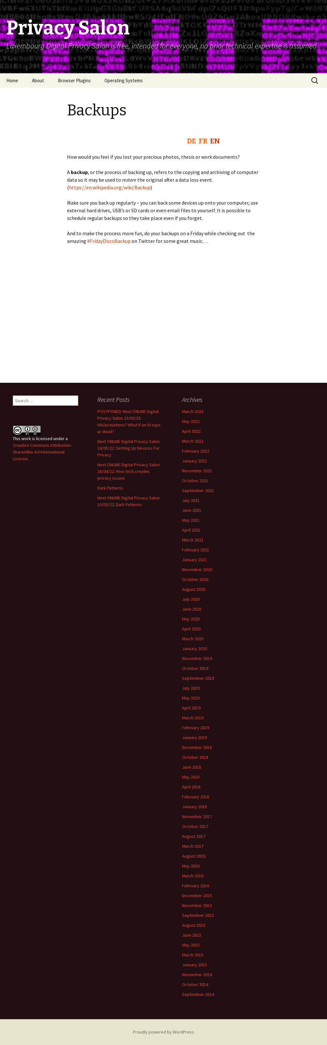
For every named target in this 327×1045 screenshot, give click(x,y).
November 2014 (197, 974)
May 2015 (191, 945)
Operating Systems (123, 80)
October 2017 (195, 826)
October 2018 (195, 757)
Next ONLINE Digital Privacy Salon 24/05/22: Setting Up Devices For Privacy (128, 448)
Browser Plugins (74, 80)
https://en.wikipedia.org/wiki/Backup (109, 187)
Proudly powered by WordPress (163, 1032)
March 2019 (192, 718)
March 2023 (192, 411)
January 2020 (194, 648)
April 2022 (191, 431)
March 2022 (192, 441)
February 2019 (195, 727)
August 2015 (193, 925)
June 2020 (191, 609)
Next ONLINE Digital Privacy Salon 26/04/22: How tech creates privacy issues (128, 471)
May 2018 (191, 777)
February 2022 (195, 451)
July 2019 (191, 688)
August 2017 (193, 836)
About (38, 80)
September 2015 (198, 915)
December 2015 (197, 895)
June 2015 (191, 935)
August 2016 (193, 856)
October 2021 (195, 480)
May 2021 (191, 520)
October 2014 (195, 984)
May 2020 (191, 619)
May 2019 (191, 698)
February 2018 (195, 797)
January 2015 (194, 965)
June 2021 (191, 510)
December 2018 (197, 747)
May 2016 (191, 866)
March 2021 (192, 540)
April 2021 (191, 530)
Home (12, 80)
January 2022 (194, 461)
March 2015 (192, 955)
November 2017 (197, 816)
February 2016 (195, 886)
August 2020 (193, 589)
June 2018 (191, 767)
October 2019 (195, 668)
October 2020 (195, 579)
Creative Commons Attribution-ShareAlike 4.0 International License (42, 451)
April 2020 (191, 629)
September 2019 (198, 678)
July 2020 (191, 599)
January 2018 (194, 806)
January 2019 (194, 737)
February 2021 (195, 550)
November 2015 (197, 905)
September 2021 (198, 490)
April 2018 (191, 787)
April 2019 (191, 708)
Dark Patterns (110, 488)
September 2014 (198, 994)
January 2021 (194, 559)
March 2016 (192, 876)
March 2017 (192, 846)
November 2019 (197, 658)
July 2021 (191, 500)
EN (215, 141)
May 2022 (191, 421)
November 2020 (197, 569)
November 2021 (197, 471)
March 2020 (192, 639)
